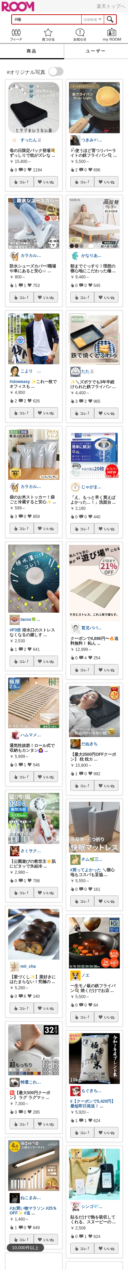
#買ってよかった (85, 870)
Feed (16, 34)
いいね (48, 182)
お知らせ (80, 34)
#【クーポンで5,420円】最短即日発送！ (93, 1103)
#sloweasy (20, 381)
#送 (27, 1213)
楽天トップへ (111, 6)
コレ (24, 182)
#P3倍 (15, 630)
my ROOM (112, 34)
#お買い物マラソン (27, 1208)
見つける (48, 34)
